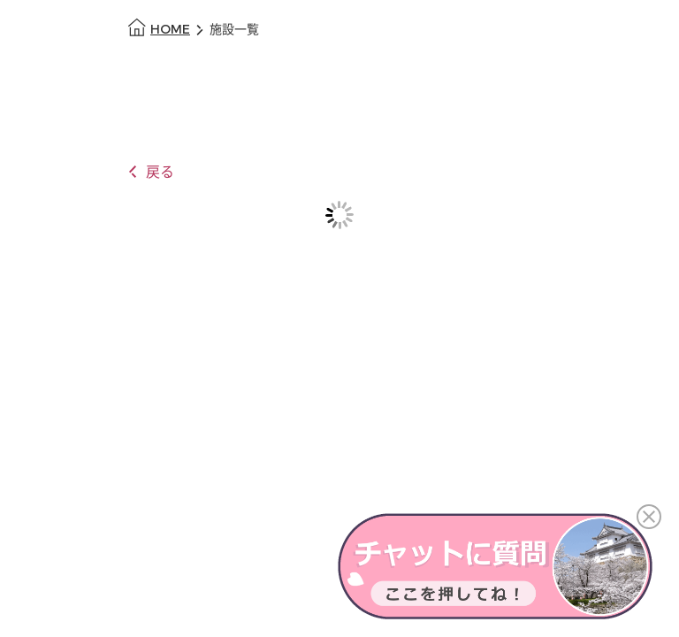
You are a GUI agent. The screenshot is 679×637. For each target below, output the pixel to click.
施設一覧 (234, 29)
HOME (170, 29)
